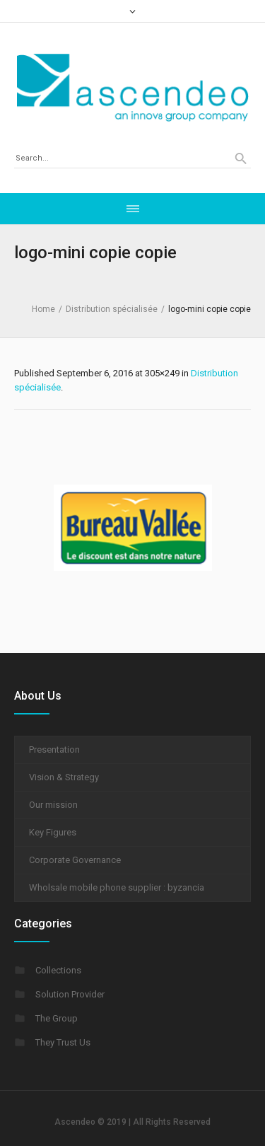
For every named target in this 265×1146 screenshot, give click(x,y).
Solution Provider (70, 994)
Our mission (53, 804)
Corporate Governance (75, 860)
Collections (58, 970)
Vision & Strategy (64, 777)
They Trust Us (62, 1042)
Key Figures (52, 832)
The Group (56, 1018)
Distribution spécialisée (112, 309)
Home (43, 309)
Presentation (54, 749)
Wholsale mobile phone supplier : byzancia (116, 887)
